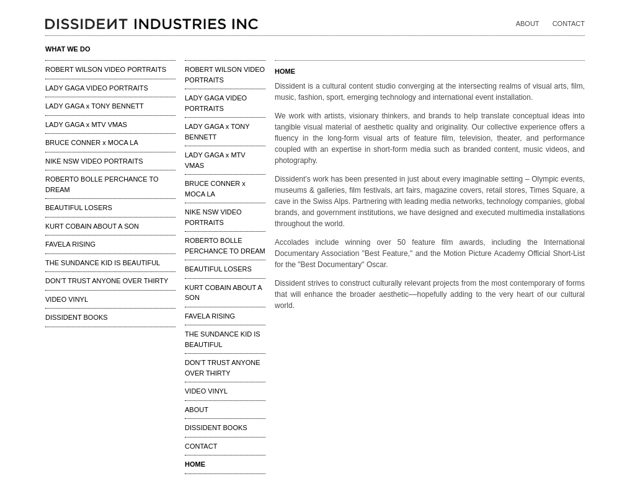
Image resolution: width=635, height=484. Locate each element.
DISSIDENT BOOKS (76, 317)
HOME (195, 464)
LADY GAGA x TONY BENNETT (94, 106)
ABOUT (528, 23)
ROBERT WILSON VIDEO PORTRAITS (105, 69)
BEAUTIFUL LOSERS (78, 207)
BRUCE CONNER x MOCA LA (91, 142)
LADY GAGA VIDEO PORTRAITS (96, 88)
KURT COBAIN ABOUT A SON (92, 226)
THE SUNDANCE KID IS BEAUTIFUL (102, 262)
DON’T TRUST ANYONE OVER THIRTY (106, 280)
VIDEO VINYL (66, 299)
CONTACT (569, 23)
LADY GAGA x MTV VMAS (86, 124)
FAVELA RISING (70, 244)
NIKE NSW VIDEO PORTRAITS (94, 161)
